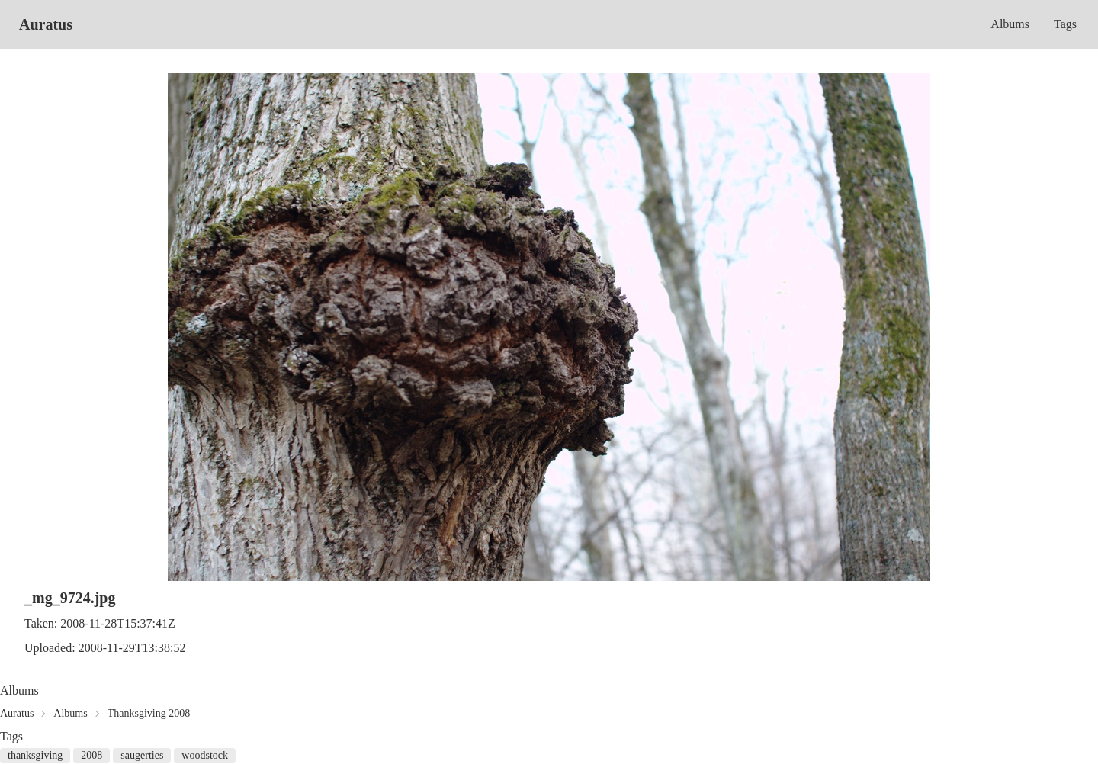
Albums (1009, 24)
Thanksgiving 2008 (149, 713)
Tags (1065, 24)
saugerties (141, 755)
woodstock (204, 755)
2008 (91, 755)
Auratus (45, 24)
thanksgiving (35, 755)
